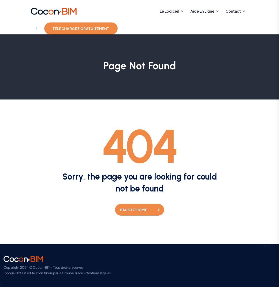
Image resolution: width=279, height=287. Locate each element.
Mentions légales (98, 273)
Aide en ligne (202, 11)
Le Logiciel (169, 11)
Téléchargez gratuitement (80, 28)
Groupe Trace (72, 273)
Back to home (133, 210)
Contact (233, 11)
